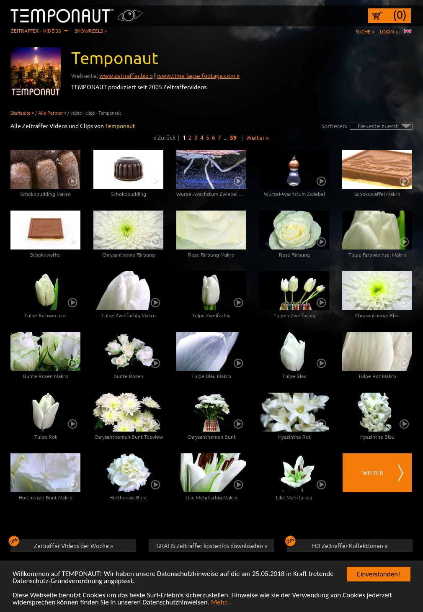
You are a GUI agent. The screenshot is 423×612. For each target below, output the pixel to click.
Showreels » (91, 30)
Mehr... (221, 603)
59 (233, 137)
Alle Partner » (52, 112)
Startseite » (22, 112)
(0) (400, 14)
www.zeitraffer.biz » (126, 75)
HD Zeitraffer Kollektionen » (337, 544)
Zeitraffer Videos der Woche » (61, 544)
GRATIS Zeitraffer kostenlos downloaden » (211, 545)
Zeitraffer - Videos (36, 30)
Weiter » (257, 137)
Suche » (365, 31)
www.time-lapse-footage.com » (198, 75)
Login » (389, 31)
